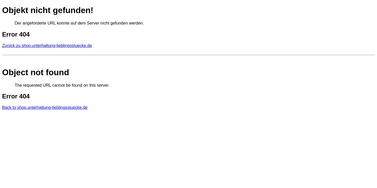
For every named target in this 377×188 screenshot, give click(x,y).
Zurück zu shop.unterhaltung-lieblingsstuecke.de (47, 45)
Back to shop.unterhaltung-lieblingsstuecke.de (44, 107)
